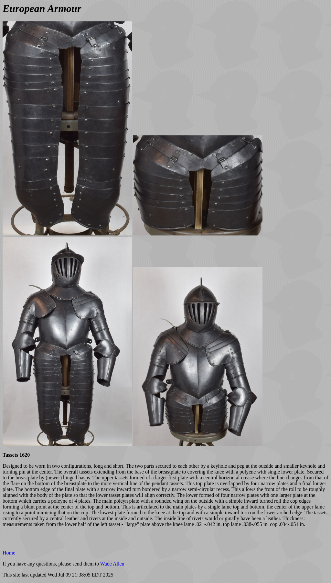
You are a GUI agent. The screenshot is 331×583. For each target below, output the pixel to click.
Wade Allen (112, 563)
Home (9, 552)
